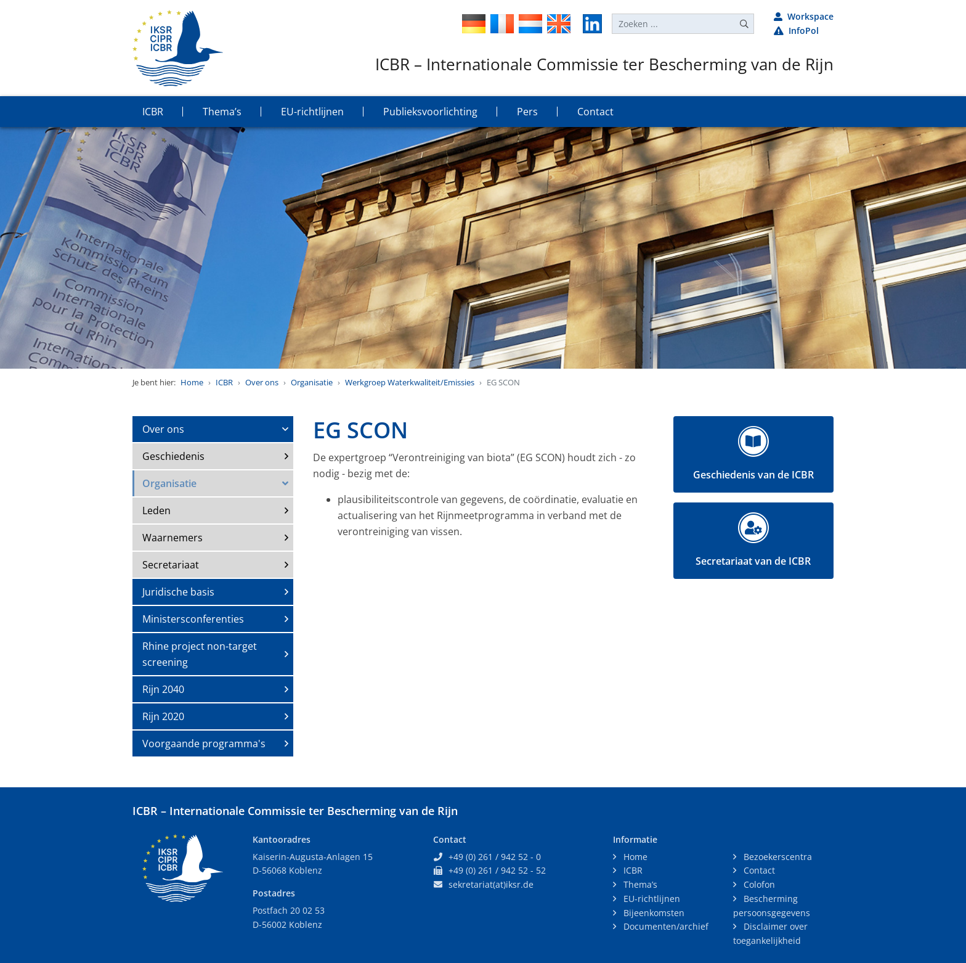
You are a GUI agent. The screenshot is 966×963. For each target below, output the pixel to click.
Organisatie (312, 382)
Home (192, 382)
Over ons (261, 382)
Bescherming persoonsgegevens (771, 906)
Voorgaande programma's (204, 743)
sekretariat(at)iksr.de (491, 884)
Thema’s (639, 884)
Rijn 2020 (163, 716)
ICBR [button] (152, 111)
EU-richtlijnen (650, 898)
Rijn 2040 (163, 689)
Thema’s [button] (222, 111)
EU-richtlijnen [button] (312, 111)
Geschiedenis (173, 456)
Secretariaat (170, 565)
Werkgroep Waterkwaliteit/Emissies (409, 382)
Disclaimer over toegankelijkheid (770, 933)
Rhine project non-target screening (199, 654)
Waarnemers (172, 537)
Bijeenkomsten (652, 913)
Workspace (804, 16)
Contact (758, 870)
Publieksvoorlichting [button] (430, 111)
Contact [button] (595, 111)
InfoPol (796, 30)
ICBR (224, 382)
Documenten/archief (664, 926)
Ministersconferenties (193, 619)
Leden (156, 510)
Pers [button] (527, 111)
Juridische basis (178, 592)
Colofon (758, 884)
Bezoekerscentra (776, 857)
